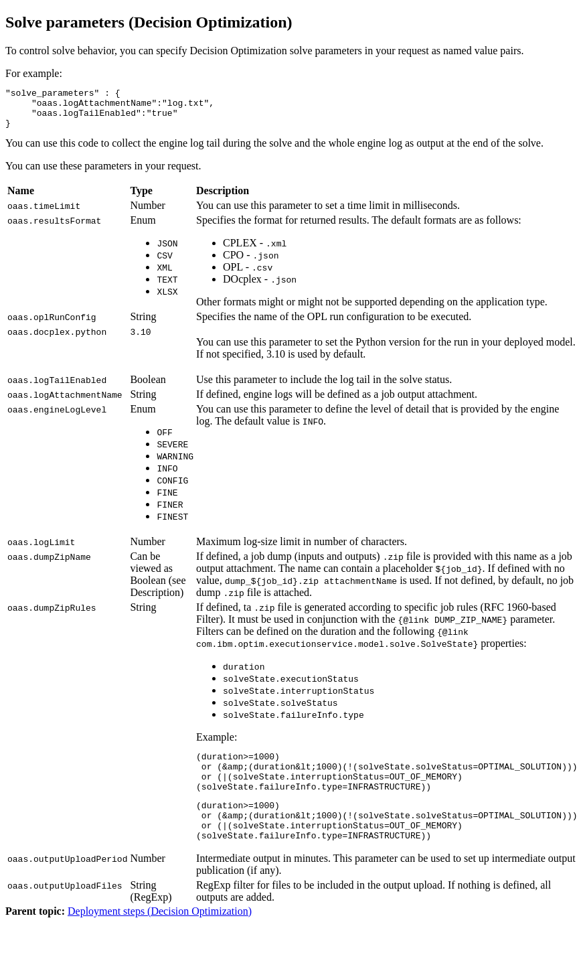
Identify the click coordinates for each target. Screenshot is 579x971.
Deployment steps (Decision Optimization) (160, 935)
